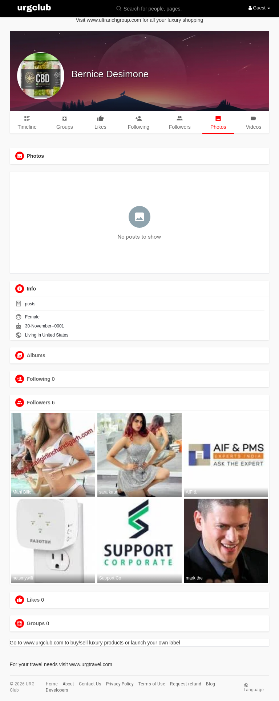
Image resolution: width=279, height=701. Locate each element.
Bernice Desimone (110, 74)
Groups (36, 623)
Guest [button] (259, 8)
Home (52, 683)
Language (254, 687)
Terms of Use (151, 683)
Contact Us (90, 683)
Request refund (185, 683)
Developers (57, 690)
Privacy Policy (120, 683)
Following (38, 379)
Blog (210, 683)
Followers (38, 402)
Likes (33, 600)
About (68, 683)
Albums (36, 355)
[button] (150, 8)
